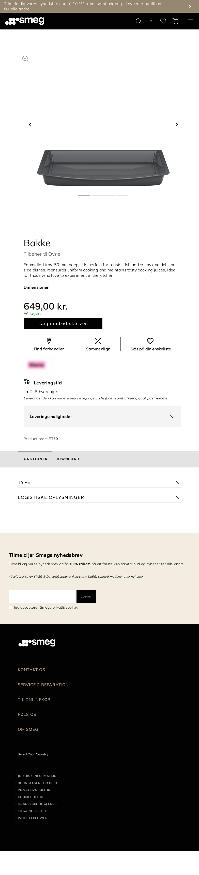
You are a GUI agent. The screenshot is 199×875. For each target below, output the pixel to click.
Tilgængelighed (33, 811)
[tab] (35, 459)
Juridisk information (37, 776)
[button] (25, 58)
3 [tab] (110, 193)
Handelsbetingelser (37, 804)
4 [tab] (122, 193)
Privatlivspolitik (34, 790)
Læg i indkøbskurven (63, 323)
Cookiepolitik (30, 797)
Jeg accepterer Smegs (46, 607)
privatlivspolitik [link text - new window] (65, 607)
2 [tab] (97, 193)
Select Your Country (33, 754)
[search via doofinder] (138, 21)
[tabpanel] (103, 120)
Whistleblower (32, 818)
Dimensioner (36, 287)
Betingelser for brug (38, 783)
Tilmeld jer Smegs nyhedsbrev (46, 555)
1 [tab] (84, 193)
